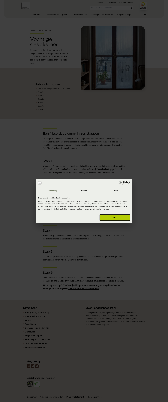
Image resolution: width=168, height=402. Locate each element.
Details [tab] (84, 190)
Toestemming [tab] (52, 191)
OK (114, 217)
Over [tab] (116, 190)
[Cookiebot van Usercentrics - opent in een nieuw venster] (120, 183)
